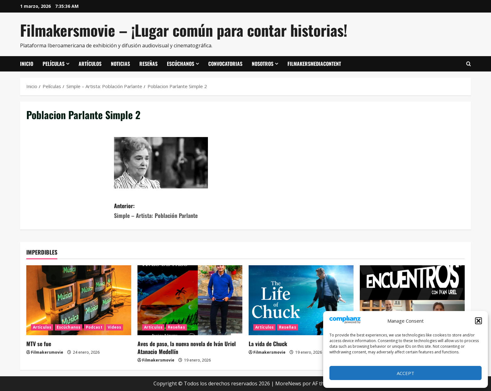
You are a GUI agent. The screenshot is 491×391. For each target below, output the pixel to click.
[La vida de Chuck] (301, 300)
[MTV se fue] (78, 300)
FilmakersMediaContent (314, 63)
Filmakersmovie (47, 352)
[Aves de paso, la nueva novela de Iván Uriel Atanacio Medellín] (189, 300)
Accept (405, 373)
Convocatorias (225, 63)
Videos (114, 327)
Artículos (90, 63)
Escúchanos (180, 63)
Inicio (26, 63)
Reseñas (148, 63)
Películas (54, 63)
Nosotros (262, 63)
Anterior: (180, 211)
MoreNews (288, 383)
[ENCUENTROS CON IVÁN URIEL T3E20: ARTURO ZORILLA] (412, 300)
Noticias (120, 63)
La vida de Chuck (268, 344)
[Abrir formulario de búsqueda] (468, 64)
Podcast (94, 327)
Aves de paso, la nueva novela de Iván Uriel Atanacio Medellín (186, 348)
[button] (478, 321)
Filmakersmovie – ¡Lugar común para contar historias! (183, 30)
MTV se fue (38, 344)
